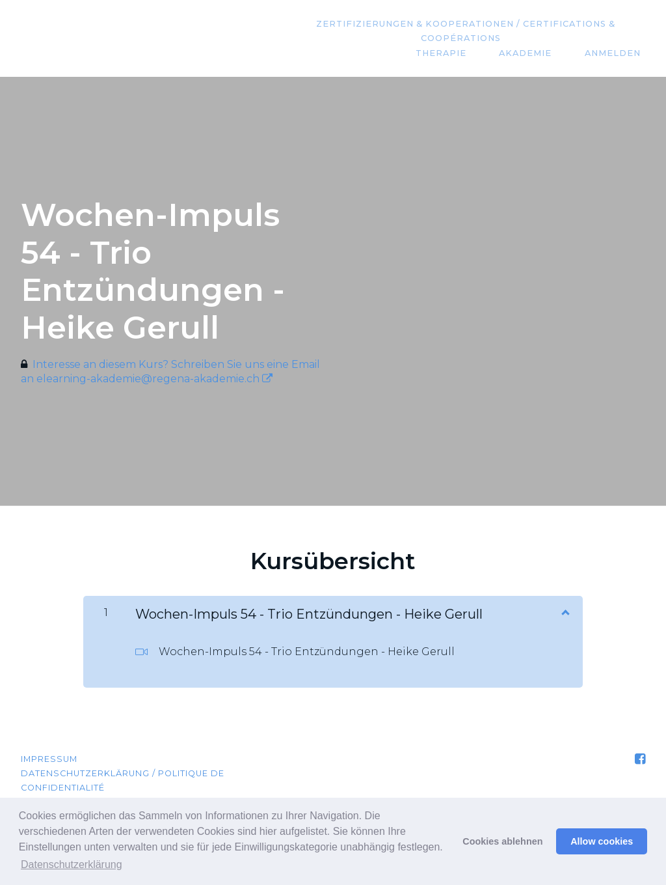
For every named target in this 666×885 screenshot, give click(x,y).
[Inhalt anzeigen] (564, 611)
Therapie (464, 53)
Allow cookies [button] (601, 841)
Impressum (49, 759)
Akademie (539, 53)
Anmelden (617, 53)
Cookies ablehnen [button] (502, 841)
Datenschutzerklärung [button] (71, 864)
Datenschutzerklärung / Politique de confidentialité (122, 780)
